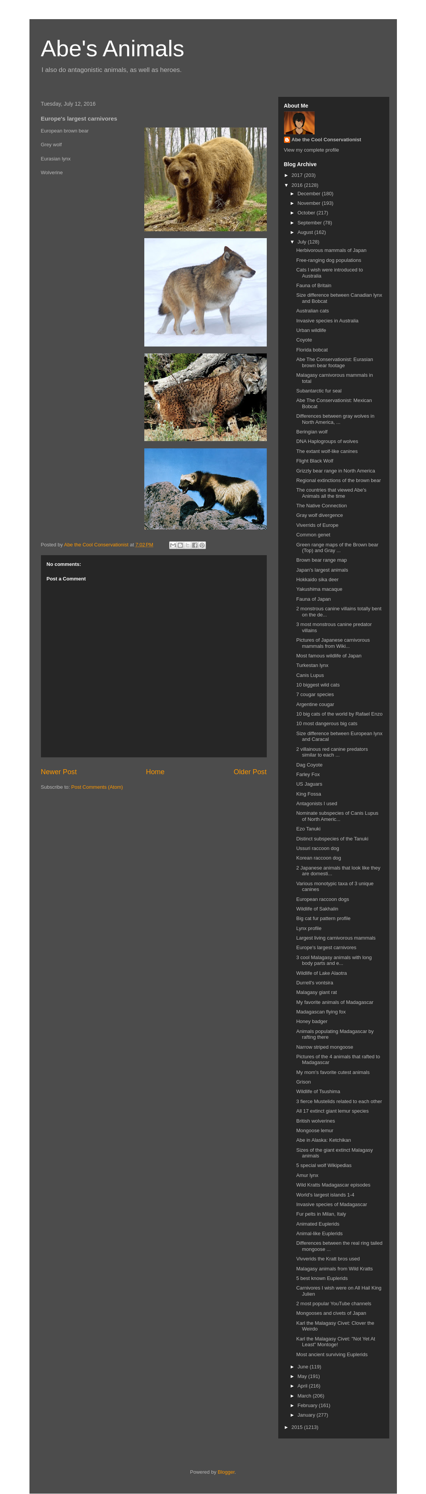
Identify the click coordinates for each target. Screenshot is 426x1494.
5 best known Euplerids (322, 1278)
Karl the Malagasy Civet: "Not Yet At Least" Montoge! (335, 1342)
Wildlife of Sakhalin (317, 909)
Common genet (313, 535)
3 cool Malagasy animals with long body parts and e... (334, 960)
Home (155, 772)
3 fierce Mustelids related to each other (339, 1101)
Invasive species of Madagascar (331, 1204)
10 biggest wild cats (317, 685)
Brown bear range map (321, 560)
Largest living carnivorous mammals (335, 938)
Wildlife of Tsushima (318, 1091)
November (309, 203)
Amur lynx (307, 1175)
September (310, 223)
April (303, 1386)
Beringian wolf (312, 432)
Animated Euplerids (317, 1224)
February (308, 1405)
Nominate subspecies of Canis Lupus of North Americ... (337, 816)
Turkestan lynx (312, 665)
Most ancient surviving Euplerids (331, 1354)
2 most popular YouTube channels (333, 1303)
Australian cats (312, 311)
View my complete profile (311, 150)
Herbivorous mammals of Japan (331, 250)
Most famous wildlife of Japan (329, 656)
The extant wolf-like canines (326, 451)
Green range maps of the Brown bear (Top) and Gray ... (337, 548)
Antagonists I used (316, 803)
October (307, 213)
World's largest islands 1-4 (325, 1195)
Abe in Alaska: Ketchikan (323, 1140)
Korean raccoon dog (318, 858)
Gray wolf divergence (319, 515)
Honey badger (312, 1021)
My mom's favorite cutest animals (333, 1072)
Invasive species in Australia (327, 321)
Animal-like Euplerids (319, 1233)
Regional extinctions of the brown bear (338, 480)
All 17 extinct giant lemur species (332, 1111)
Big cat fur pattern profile (323, 918)
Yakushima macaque (319, 589)
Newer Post (59, 772)
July (302, 242)
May (302, 1376)
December (309, 193)
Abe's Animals (112, 48)
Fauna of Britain (313, 285)
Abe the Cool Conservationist (326, 139)
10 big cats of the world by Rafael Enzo (339, 714)
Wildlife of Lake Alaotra (321, 973)
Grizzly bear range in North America (335, 471)
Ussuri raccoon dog (317, 848)
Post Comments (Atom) (97, 787)
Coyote (304, 340)
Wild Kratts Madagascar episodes (333, 1185)
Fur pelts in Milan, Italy (321, 1214)
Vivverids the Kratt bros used (328, 1259)
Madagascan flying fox (321, 1012)
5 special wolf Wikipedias (324, 1165)
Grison (303, 1082)
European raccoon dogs (322, 899)
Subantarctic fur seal (319, 391)
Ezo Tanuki (308, 829)
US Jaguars (309, 784)
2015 (298, 1427)
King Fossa (308, 794)
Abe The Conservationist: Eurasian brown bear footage (334, 362)
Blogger (226, 1472)
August (305, 232)
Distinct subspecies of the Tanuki (332, 839)
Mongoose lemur (314, 1130)
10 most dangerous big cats (326, 723)
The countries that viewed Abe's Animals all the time (331, 493)
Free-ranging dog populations (328, 260)
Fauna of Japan (313, 599)
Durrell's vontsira (314, 983)
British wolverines (315, 1121)
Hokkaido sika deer (317, 579)
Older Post (250, 772)
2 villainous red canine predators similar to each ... (332, 752)
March (305, 1396)
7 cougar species (315, 694)
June (303, 1367)
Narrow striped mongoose (324, 1047)
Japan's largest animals (322, 570)
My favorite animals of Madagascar (335, 1002)
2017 (298, 175)
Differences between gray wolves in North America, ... (335, 419)
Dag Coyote (309, 765)
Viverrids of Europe (317, 525)
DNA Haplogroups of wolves (327, 441)
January (307, 1415)
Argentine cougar (315, 704)
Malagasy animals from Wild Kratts (334, 1269)
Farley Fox (308, 774)
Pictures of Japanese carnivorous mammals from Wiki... (333, 643)
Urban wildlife (311, 330)
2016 (298, 185)
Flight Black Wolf (314, 461)
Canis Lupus (310, 675)
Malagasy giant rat (316, 992)
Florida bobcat (312, 350)
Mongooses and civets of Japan (331, 1313)
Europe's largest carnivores (326, 947)
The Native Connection (321, 505)
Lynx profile (309, 928)
